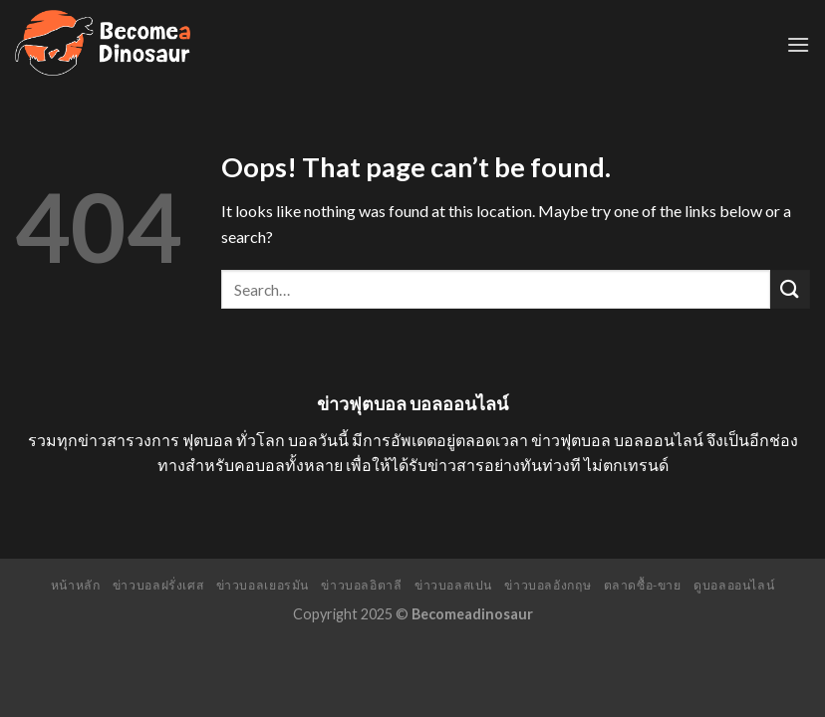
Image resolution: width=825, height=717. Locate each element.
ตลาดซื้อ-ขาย (643, 585)
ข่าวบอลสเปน (453, 585)
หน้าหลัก (76, 585)
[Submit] (790, 289)
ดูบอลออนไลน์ (733, 585)
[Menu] (798, 44)
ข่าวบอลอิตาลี (361, 585)
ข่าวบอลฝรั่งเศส (158, 585)
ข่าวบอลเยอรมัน (262, 585)
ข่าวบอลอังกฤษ (547, 585)
